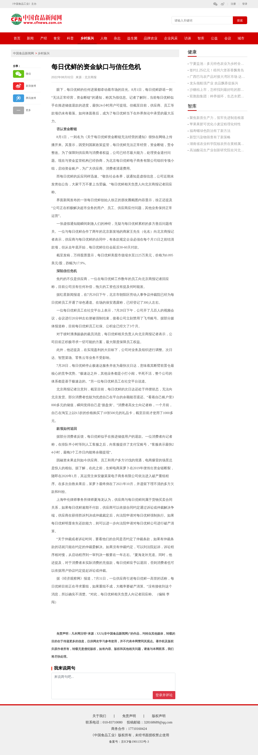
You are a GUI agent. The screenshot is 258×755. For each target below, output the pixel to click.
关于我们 (99, 716)
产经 (43, 38)
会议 (227, 38)
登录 (244, 4)
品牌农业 (150, 38)
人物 (103, 38)
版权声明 (159, 716)
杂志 (117, 38)
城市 (241, 38)
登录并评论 (164, 695)
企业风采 (171, 38)
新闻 (30, 38)
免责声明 (129, 716)
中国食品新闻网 (23, 53)
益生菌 (132, 38)
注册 (233, 4)
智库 (200, 38)
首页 (17, 38)
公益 (214, 38)
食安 (56, 38)
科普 (70, 38)
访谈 (187, 38)
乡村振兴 (87, 38)
